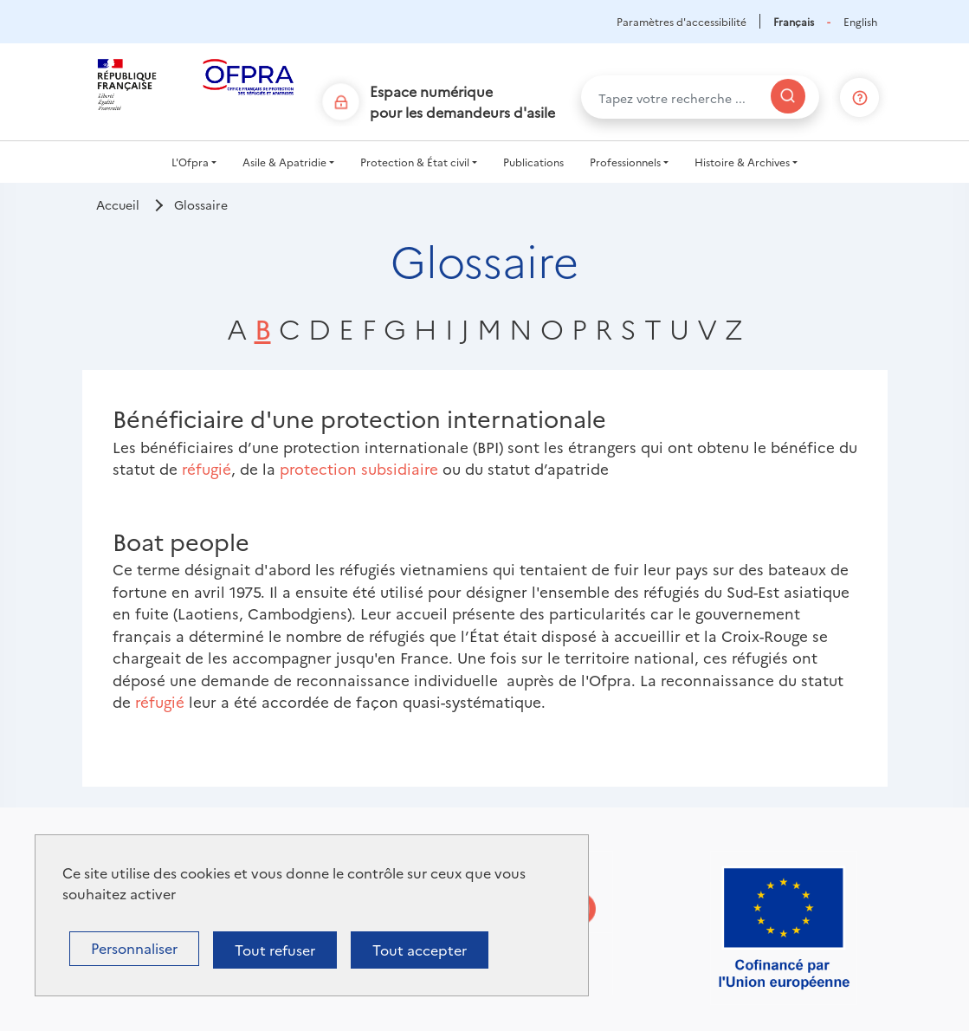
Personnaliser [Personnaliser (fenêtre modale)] (134, 947)
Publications (533, 161)
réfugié (206, 468)
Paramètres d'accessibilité (681, 21)
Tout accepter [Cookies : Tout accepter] (419, 949)
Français (793, 21)
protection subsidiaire (359, 468)
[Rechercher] (788, 96)
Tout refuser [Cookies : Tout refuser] (275, 949)
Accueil (117, 204)
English (860, 21)
